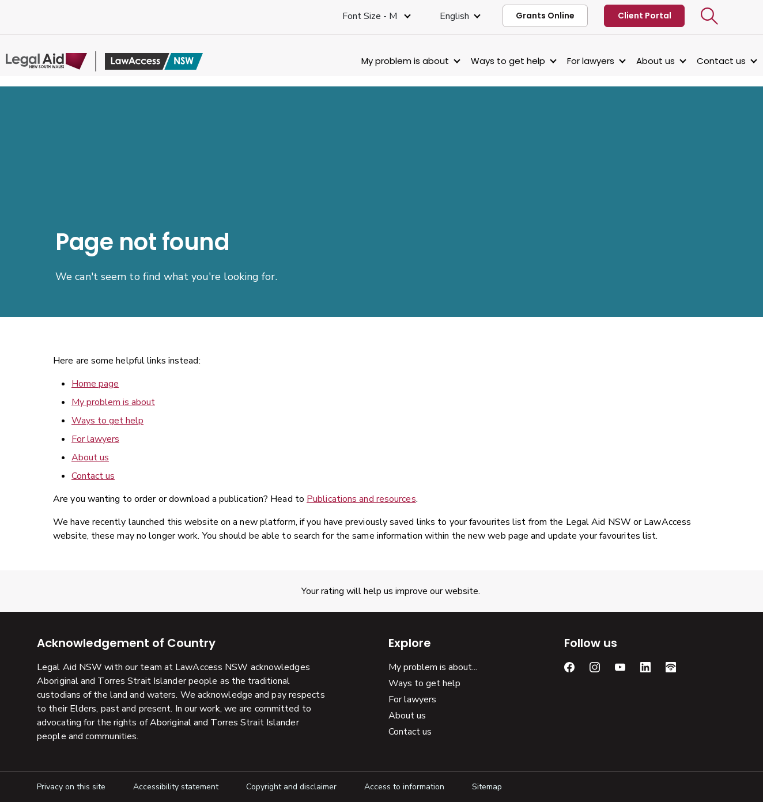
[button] (709, 16)
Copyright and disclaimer (291, 786)
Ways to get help (477, 61)
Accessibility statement (175, 786)
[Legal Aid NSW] (135, 61)
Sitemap (487, 786)
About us (624, 61)
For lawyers (559, 61)
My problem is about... (432, 667)
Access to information (404, 786)
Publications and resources (361, 499)
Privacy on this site (71, 786)
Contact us (690, 61)
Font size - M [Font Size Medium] (370, 16)
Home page (95, 383)
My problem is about (374, 61)
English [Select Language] (454, 16)
